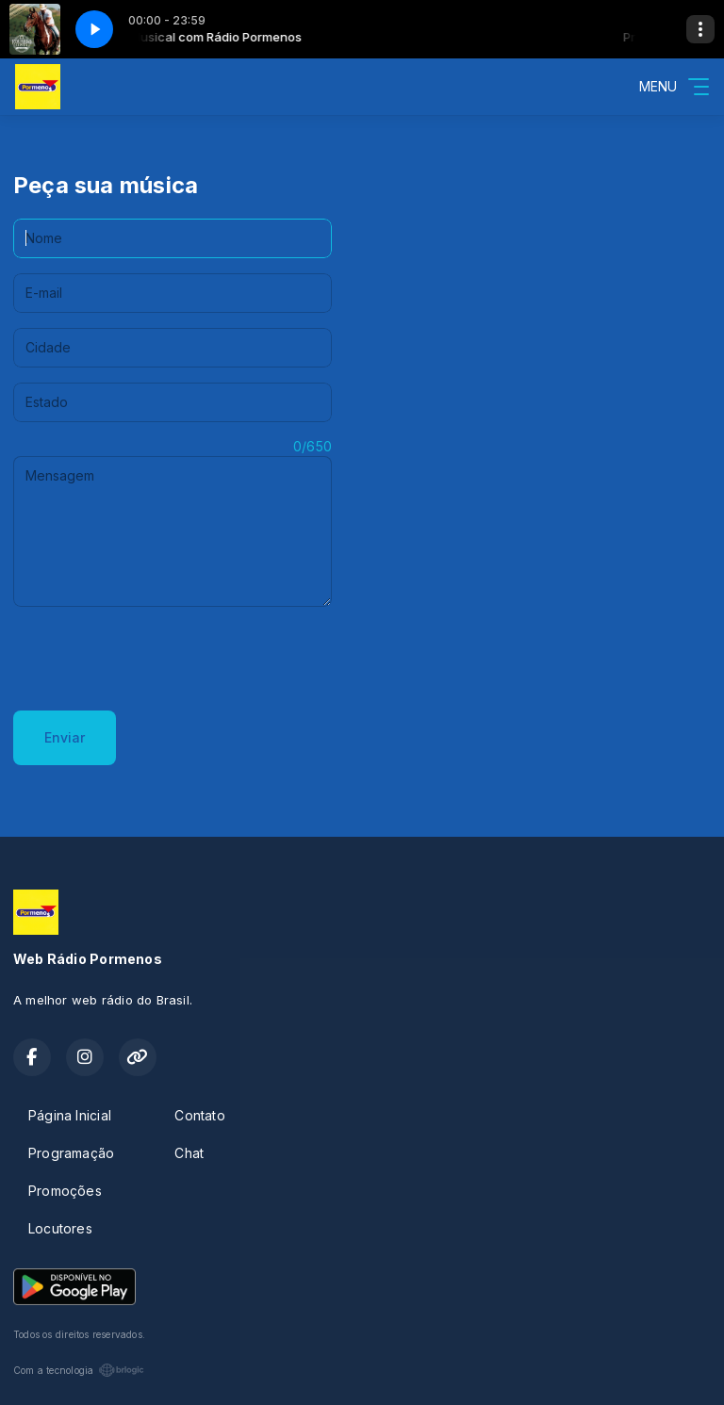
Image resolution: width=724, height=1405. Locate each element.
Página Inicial (69, 1115)
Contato (199, 1115)
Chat (189, 1153)
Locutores (60, 1228)
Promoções (65, 1191)
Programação (71, 1153)
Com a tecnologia (78, 1370)
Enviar (64, 737)
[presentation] (156, 658)
